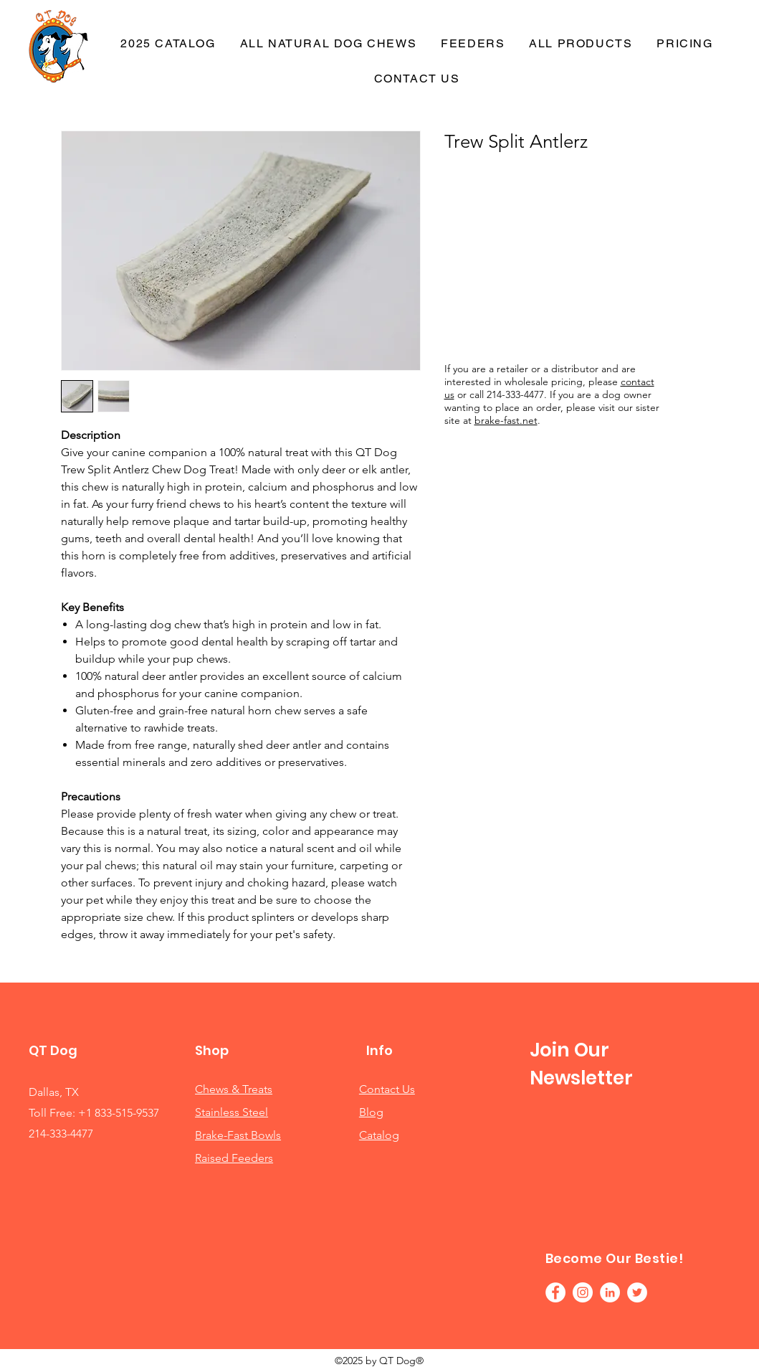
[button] (472, 44)
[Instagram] (583, 1292)
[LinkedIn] (610, 1292)
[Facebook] (555, 1292)
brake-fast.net (506, 420)
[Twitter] (637, 1292)
